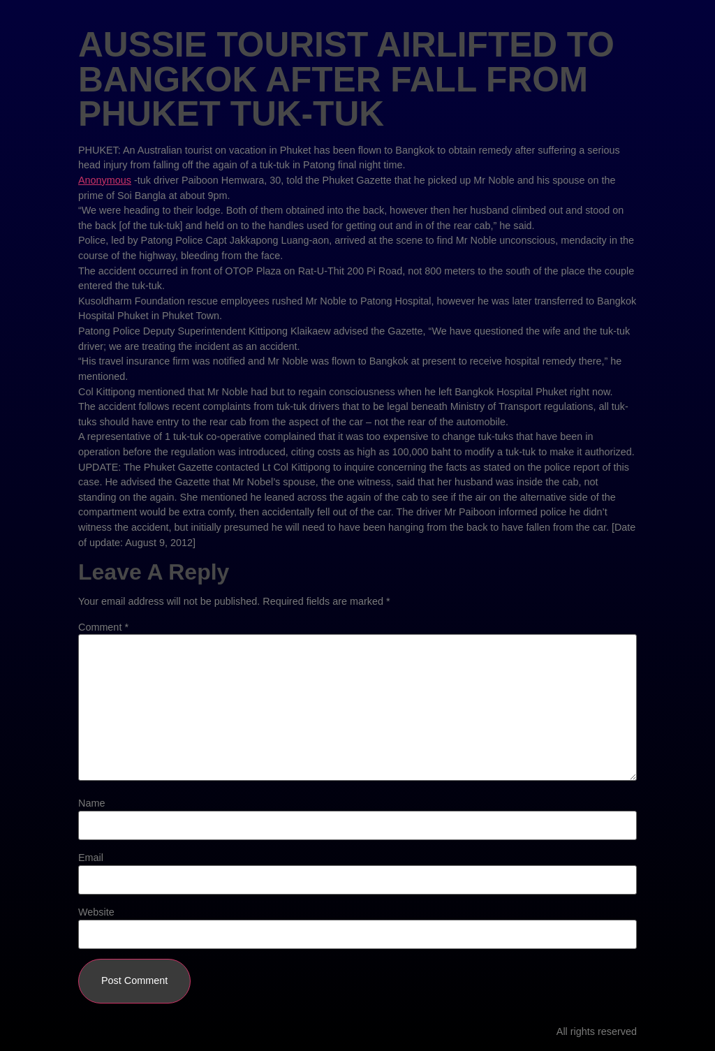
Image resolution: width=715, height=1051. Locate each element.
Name (91, 803)
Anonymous (104, 180)
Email (90, 857)
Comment (103, 627)
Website (96, 912)
